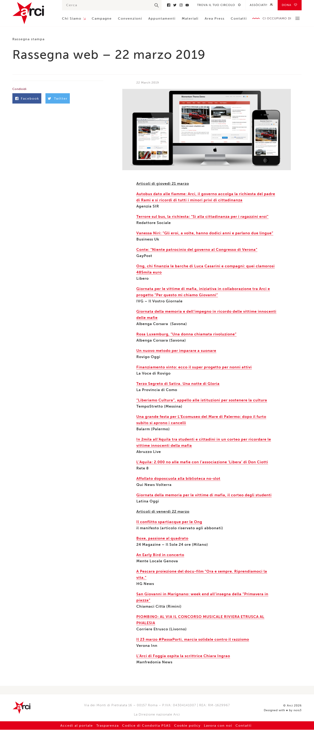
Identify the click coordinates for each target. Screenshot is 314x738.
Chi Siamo (71, 18)
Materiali (190, 18)
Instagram (181, 5)
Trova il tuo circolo (216, 5)
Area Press (215, 18)
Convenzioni (130, 18)
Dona (286, 5)
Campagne (102, 18)
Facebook (168, 5)
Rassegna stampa (28, 39)
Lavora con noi (218, 725)
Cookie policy (187, 725)
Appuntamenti (162, 18)
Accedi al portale (76, 725)
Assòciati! (258, 5)
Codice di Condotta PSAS (146, 725)
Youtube (187, 5)
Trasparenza (107, 725)
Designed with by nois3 (283, 710)
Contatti (239, 18)
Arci (33, 13)
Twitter (175, 5)
